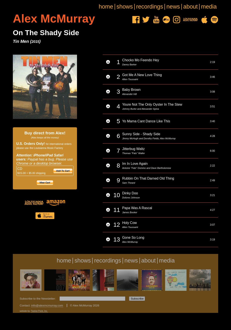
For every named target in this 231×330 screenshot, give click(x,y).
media (209, 7)
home (106, 7)
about (190, 7)
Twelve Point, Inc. (39, 311)
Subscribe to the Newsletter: (38, 298)
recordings (149, 7)
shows (125, 7)
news (173, 7)
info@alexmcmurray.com (47, 305)
